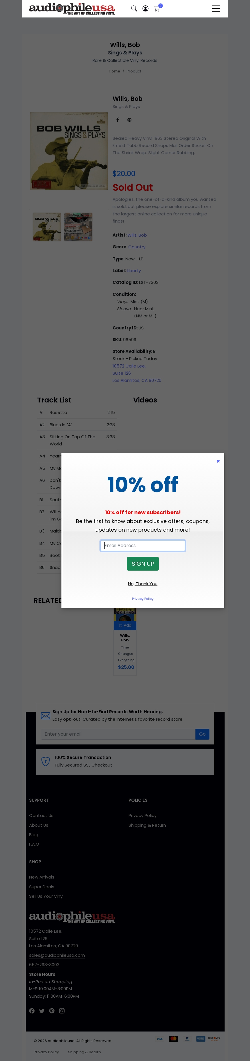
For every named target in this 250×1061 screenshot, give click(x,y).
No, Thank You (142, 584)
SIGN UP (143, 564)
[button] (134, 8)
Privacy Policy (142, 598)
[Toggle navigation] (216, 8)
